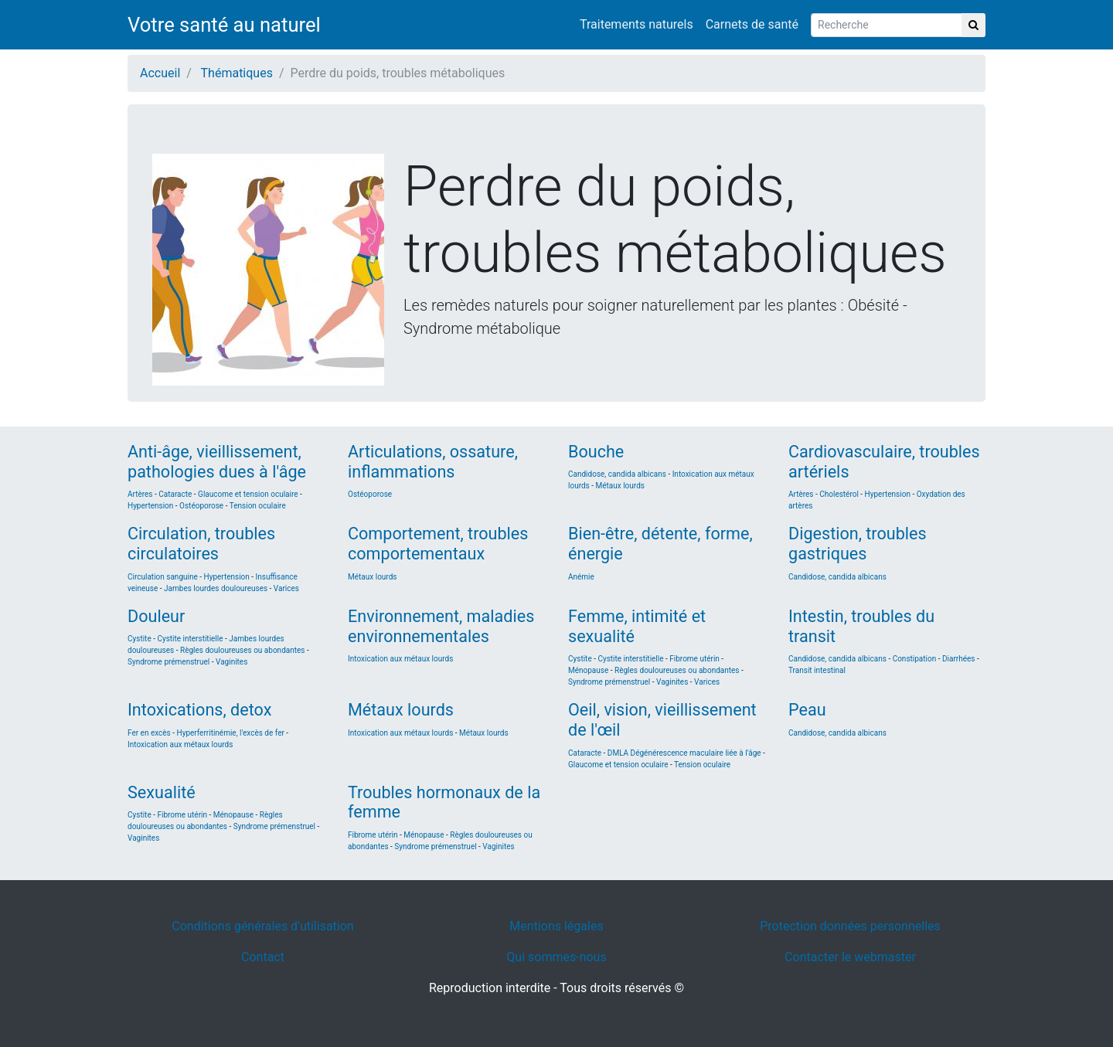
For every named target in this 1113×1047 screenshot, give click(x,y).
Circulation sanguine (163, 577)
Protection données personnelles (850, 926)
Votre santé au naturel (224, 24)
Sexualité (162, 792)
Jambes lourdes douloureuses (217, 588)
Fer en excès (149, 733)
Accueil (160, 73)
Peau (807, 709)
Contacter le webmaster (850, 957)
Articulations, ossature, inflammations (433, 461)
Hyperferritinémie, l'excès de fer (230, 733)
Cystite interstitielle (190, 638)
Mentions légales (556, 926)
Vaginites (231, 662)
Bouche (596, 451)
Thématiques (237, 73)
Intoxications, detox (199, 709)
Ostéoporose (201, 505)
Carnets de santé (752, 24)
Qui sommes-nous (556, 957)
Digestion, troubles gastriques (857, 543)
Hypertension (150, 505)
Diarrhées (958, 658)
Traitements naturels (636, 24)
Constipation (915, 658)
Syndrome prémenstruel (168, 662)
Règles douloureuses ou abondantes (242, 650)
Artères (140, 494)
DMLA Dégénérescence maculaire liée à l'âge (684, 753)
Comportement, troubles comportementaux (438, 543)
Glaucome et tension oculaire (248, 494)
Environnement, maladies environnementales (441, 626)
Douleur (156, 616)
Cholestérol (839, 494)
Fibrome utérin (694, 658)
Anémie (581, 577)
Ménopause (588, 670)
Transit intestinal (817, 670)
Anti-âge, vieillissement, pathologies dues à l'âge (217, 461)
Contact (262, 957)
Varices (286, 588)
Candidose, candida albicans (618, 474)
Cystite (139, 638)
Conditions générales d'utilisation (262, 926)
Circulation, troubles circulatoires (201, 543)
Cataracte (175, 494)
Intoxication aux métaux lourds (400, 658)
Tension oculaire (258, 505)
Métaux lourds (619, 485)
